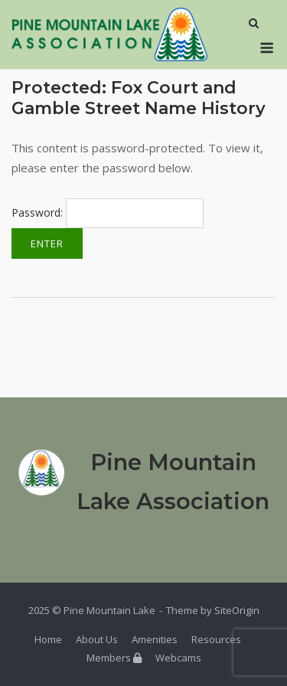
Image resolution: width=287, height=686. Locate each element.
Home (48, 639)
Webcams (178, 658)
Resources (216, 639)
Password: (107, 212)
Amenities (155, 639)
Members (114, 658)
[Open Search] (253, 24)
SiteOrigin (236, 610)
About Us (97, 639)
